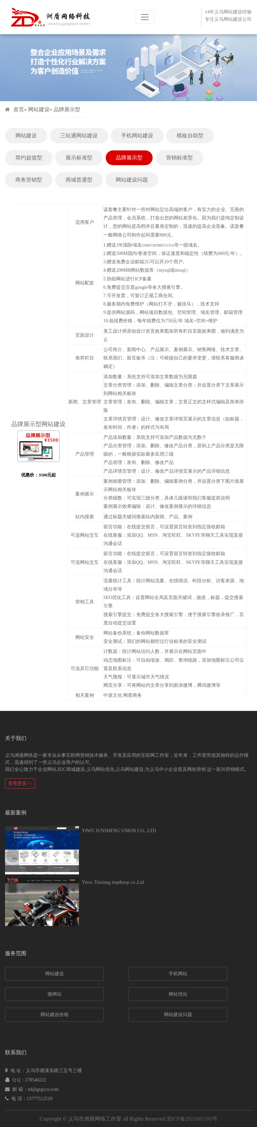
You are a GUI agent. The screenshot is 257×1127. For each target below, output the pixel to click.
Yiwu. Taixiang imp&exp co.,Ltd (113, 882)
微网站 (55, 994)
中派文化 (112, 695)
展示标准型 (79, 157)
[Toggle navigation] (145, 17)
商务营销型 (28, 180)
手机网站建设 (137, 135)
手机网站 (178, 973)
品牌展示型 (67, 109)
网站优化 (178, 994)
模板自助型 (190, 135)
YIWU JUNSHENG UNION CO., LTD (119, 830)
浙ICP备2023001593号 (192, 1119)
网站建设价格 (54, 1014)
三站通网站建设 (79, 135)
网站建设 (39, 109)
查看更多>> (20, 783)
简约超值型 (28, 157)
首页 (18, 109)
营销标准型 (179, 157)
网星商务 (132, 695)
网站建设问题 (132, 180)
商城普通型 (79, 180)
